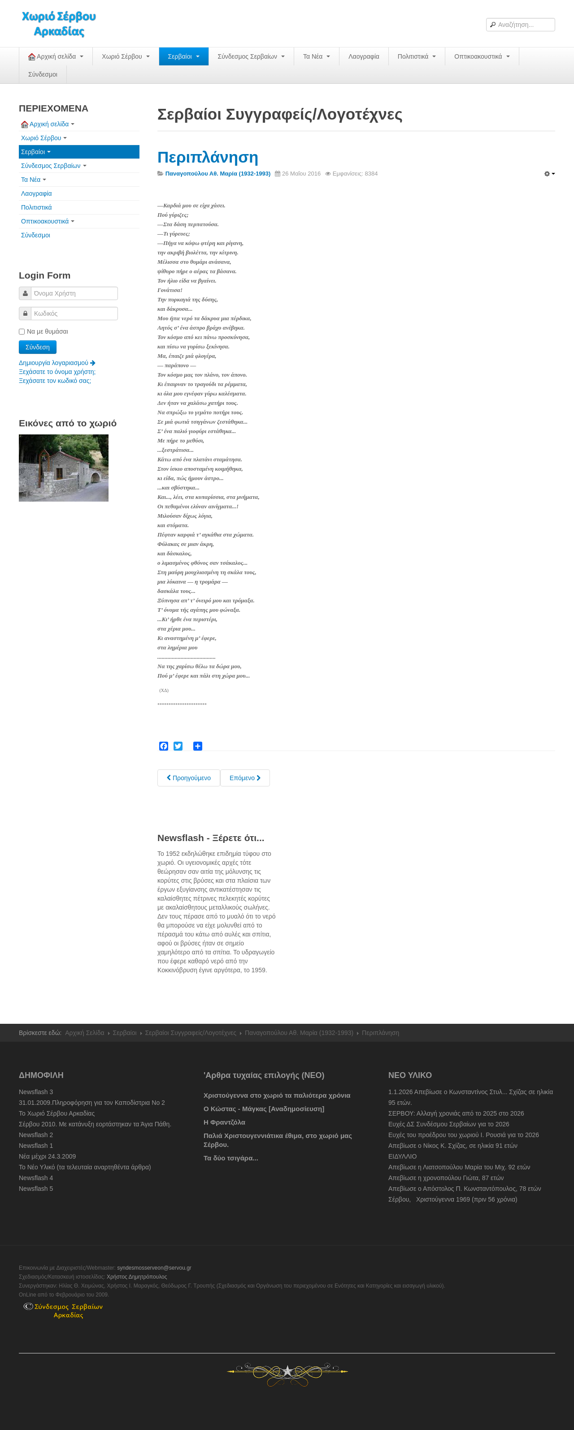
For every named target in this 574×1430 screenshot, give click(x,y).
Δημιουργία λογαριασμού (57, 362)
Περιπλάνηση (207, 157)
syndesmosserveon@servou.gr (154, 1268)
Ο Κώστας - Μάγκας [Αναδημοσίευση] (264, 1108)
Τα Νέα (316, 56)
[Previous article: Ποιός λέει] (188, 777)
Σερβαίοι (184, 56)
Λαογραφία (363, 56)
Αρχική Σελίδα (84, 1032)
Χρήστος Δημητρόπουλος (137, 1277)
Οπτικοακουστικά (481, 56)
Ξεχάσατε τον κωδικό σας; (55, 380)
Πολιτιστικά (417, 56)
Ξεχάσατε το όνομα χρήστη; (57, 371)
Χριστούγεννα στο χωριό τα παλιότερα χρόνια (277, 1095)
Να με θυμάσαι (43, 331)
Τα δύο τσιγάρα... (231, 1158)
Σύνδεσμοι (42, 74)
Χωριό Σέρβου (125, 56)
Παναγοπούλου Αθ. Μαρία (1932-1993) (299, 1032)
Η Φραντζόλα (224, 1122)
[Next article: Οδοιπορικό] (245, 777)
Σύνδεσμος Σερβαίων (251, 56)
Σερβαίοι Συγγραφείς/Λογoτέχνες (190, 1032)
